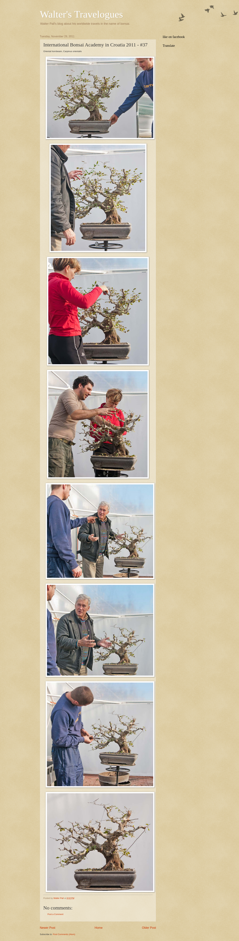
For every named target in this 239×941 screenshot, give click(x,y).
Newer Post (47, 927)
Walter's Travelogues (81, 14)
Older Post (149, 927)
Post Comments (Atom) (64, 934)
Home (99, 927)
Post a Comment (55, 914)
